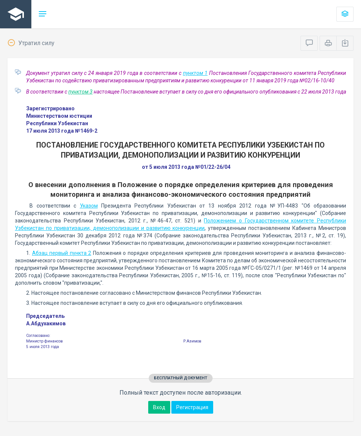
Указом (89, 206)
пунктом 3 (80, 92)
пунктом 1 (195, 73)
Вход (159, 407)
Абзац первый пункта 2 (61, 253)
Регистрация (192, 407)
